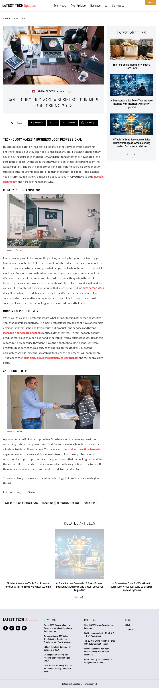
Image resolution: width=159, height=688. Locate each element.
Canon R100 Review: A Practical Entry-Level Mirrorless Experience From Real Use (58, 628)
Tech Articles (17, 18)
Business (9, 503)
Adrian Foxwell (46, 91)
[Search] (150, 2)
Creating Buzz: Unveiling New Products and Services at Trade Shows (57, 657)
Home (5, 18)
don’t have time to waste (85, 449)
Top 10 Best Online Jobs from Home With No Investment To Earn (99, 642)
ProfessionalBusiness (68, 503)
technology (89, 503)
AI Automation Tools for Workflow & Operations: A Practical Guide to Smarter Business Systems (131, 587)
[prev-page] (128, 154)
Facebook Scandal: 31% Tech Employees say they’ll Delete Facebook (96, 651)
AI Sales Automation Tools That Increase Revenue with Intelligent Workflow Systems (131, 104)
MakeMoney (47, 503)
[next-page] (133, 154)
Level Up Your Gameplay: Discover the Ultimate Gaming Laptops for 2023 (58, 668)
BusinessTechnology (28, 503)
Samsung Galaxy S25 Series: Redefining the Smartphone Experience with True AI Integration (58, 639)
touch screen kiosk (92, 288)
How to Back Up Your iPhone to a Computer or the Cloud (98, 661)
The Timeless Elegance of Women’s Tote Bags (131, 66)
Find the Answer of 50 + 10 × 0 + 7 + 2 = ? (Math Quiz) (99, 635)
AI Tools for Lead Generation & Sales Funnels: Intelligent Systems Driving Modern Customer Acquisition (131, 143)
